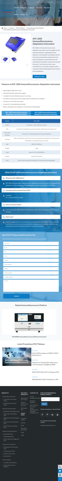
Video (22, 435)
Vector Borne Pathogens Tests (10, 414)
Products (23, 8)
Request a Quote (39, 76)
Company (31, 8)
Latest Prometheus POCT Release (31, 344)
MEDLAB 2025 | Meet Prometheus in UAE (45, 379)
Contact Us (24, 14)
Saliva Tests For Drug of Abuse (10, 404)
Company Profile (23, 419)
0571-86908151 (33, 401)
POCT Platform (20, 28)
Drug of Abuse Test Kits (8, 396)
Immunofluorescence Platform (35, 28)
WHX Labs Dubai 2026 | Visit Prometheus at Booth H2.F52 (16, 361)
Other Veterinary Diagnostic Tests (11, 439)
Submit (16, 296)
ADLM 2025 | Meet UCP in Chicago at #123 (45, 372)
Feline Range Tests (9, 436)
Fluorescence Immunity (8, 444)
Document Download (24, 428)
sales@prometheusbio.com (44, 2)
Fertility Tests (7, 456)
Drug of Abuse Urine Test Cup (24, 404)
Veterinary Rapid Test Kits (9, 431)
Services (39, 8)
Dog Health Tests (8, 434)
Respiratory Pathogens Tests (11, 411)
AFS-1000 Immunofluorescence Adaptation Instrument (19, 29)
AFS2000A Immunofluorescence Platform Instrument (29, 337)
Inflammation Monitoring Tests (11, 447)
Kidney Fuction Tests (9, 453)
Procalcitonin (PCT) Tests (24, 398)
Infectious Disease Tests (9, 408)
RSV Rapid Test (24, 408)
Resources (47, 8)
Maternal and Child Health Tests (11, 422)
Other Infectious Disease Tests (10, 426)
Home (16, 8)
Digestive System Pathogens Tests (11, 418)
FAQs (22, 432)
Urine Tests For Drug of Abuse (10, 400)
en (58, 2)
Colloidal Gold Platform (10, 462)
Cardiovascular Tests (9, 451)
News (16, 14)
